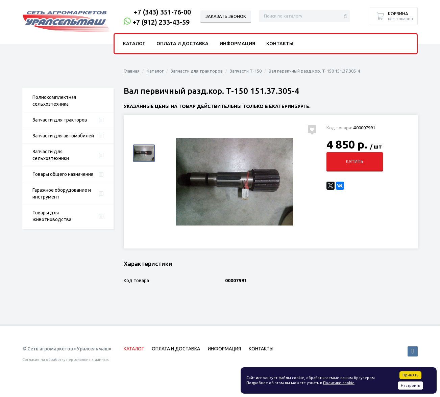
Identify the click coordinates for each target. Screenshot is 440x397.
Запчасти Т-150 (246, 71)
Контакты (279, 43)
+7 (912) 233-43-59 (161, 22)
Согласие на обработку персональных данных (65, 360)
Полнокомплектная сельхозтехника (54, 101)
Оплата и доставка (182, 43)
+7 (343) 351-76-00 (162, 12)
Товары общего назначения (62, 174)
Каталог (155, 71)
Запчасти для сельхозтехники (50, 155)
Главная (132, 71)
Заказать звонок (225, 16)
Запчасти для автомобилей (63, 135)
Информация (237, 43)
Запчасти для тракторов (59, 120)
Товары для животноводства (51, 216)
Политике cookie (339, 383)
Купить (354, 161)
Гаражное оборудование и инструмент (61, 193)
